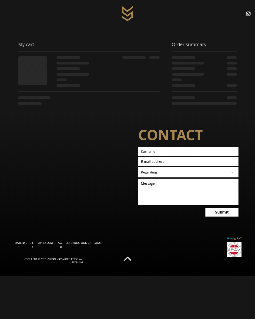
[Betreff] (188, 172)
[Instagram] (248, 14)
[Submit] (221, 212)
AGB (60, 244)
